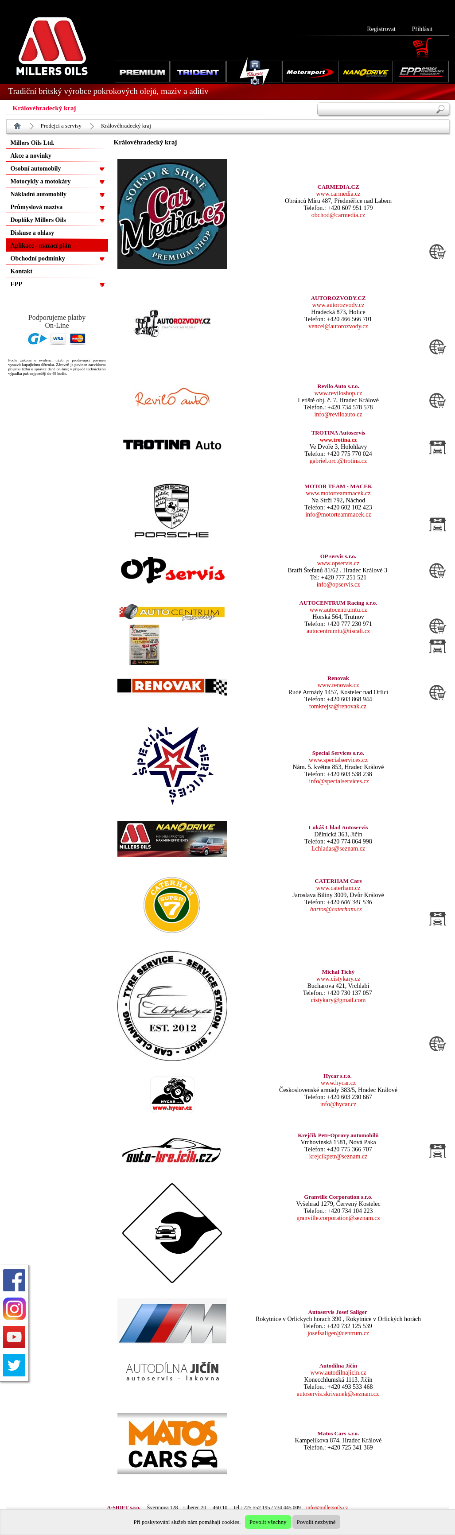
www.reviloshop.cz (338, 393)
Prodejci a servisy (61, 125)
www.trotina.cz (338, 439)
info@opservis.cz (338, 584)
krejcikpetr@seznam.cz (338, 1156)
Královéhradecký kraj (126, 125)
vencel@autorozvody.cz (338, 326)
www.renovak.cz (338, 685)
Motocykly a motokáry (41, 181)
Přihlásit (422, 29)
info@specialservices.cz (339, 781)
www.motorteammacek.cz (338, 493)
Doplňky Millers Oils (38, 220)
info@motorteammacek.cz (338, 514)
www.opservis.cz (338, 563)
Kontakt (22, 271)
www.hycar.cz (338, 1083)
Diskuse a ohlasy (32, 232)
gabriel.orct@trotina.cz (338, 461)
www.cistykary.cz (338, 978)
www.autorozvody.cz (338, 305)
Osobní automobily (36, 168)
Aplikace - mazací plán (41, 245)
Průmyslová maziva (37, 207)
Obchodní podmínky (38, 258)
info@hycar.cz (338, 1104)
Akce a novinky (31, 155)
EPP (16, 284)
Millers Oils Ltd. (32, 143)
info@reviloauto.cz (338, 414)
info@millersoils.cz (327, 1507)
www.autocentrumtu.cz (338, 609)
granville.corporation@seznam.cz (338, 1218)
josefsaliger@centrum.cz (338, 1333)
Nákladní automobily (38, 194)
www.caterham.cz (338, 888)
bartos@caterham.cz (336, 909)
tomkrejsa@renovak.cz (337, 706)
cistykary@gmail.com (338, 1000)
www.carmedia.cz (338, 193)
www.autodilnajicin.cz (338, 1372)
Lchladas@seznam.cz (338, 848)
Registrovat (381, 29)
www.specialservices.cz (338, 760)
